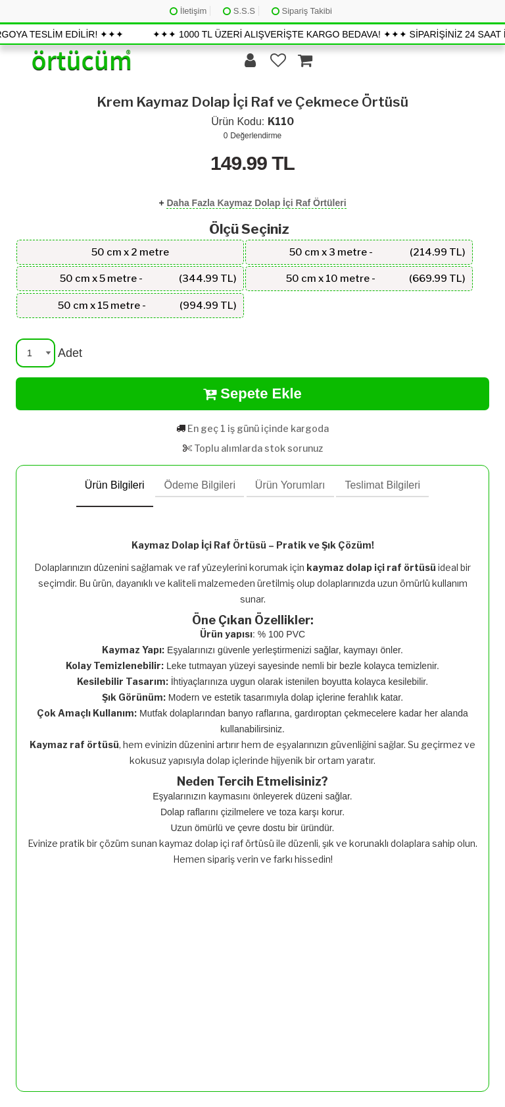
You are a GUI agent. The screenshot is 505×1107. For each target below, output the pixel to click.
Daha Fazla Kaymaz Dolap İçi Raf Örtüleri (256, 203)
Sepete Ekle (252, 393)
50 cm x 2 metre (130, 252)
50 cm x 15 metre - (147, 305)
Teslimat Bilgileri (382, 485)
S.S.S (239, 11)
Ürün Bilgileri (115, 485)
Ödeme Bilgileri (199, 485)
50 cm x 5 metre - (148, 278)
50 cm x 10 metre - (376, 278)
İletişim (188, 11)
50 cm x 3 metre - (377, 252)
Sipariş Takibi (302, 11)
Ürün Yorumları (290, 485)
